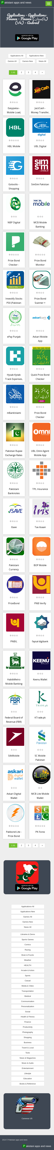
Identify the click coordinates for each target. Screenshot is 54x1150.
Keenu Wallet (40, 679)
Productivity (27, 1027)
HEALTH (27, 965)
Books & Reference (28, 1084)
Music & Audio (28, 1063)
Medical (27, 996)
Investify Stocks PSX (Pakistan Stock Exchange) (14, 303)
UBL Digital (40, 146)
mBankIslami (14, 412)
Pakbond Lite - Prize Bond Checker (14, 836)
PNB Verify (40, 603)
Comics (27, 944)
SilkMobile (13, 755)
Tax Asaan (40, 527)
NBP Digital (14, 222)
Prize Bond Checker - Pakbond (14, 265)
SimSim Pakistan (40, 184)
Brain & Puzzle (27, 955)
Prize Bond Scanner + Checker (40, 303)
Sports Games (28, 939)
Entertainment (28, 1068)
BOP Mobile (40, 565)
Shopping (28, 1037)
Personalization (27, 1006)
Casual (28, 981)
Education (27, 1078)
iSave (14, 527)
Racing (28, 950)
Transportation (28, 991)
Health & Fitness (27, 1017)
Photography (27, 1032)
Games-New (27, 61)
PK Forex (40, 831)
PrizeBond (13, 603)
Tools (27, 1053)
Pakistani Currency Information (13, 569)
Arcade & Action (27, 970)
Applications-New (36, 56)
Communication (27, 1001)
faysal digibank (40, 641)
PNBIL (13, 641)
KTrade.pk (40, 717)
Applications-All (16, 56)
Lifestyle (27, 1073)
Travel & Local (28, 1048)
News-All (42, 61)
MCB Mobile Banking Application (40, 227)
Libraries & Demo (27, 934)
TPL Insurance (40, 489)
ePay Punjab (14, 336)
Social (27, 1012)
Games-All (12, 61)
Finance (27, 1022)
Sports (27, 975)
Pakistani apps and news (16, 2)
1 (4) (13, 72)
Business (28, 1042)
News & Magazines (28, 1058)
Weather (27, 960)
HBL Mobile (13, 146)
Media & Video (28, 986)
